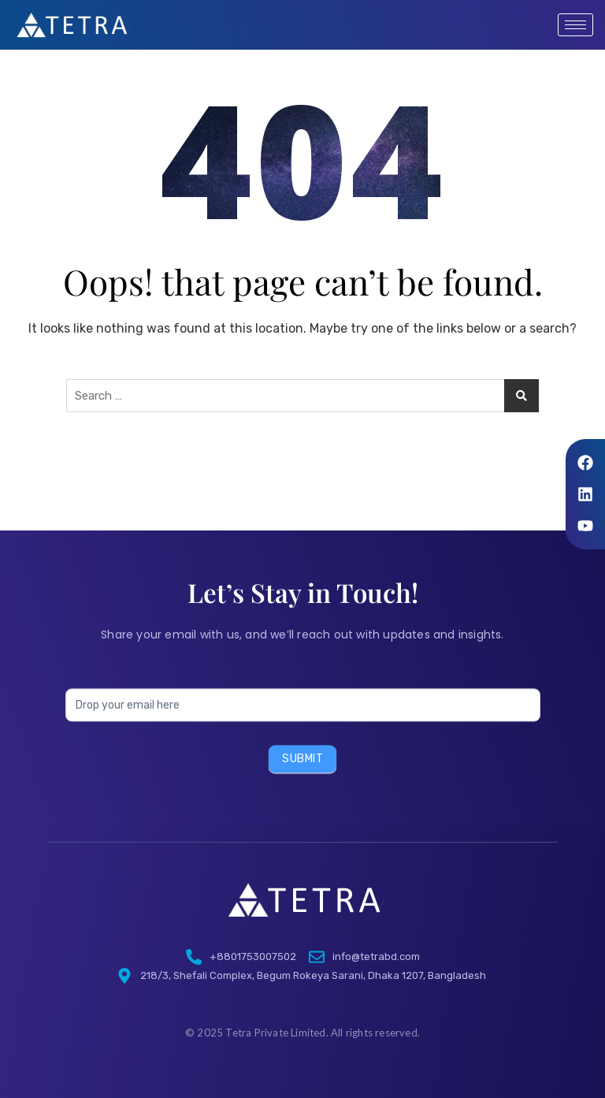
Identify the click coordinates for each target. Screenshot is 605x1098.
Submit (302, 776)
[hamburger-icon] (575, 24)
